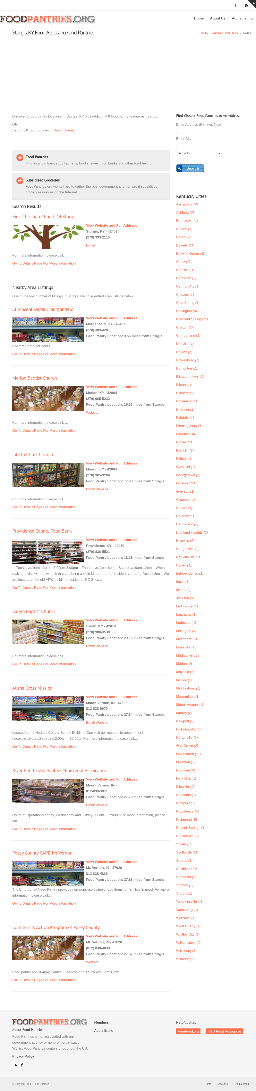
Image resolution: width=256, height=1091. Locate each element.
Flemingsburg (189, 426)
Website (92, 412)
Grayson (185, 491)
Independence (189, 573)
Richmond (186, 820)
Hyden (183, 565)
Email (90, 245)
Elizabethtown (189, 377)
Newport (185, 721)
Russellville (187, 836)
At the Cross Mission (32, 688)
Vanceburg (187, 910)
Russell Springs (191, 828)
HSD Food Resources (224, 1031)
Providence (187, 811)
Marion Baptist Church (34, 378)
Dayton (184, 352)
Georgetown (188, 475)
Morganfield (187, 696)
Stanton (184, 885)
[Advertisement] (128, 70)
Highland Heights (192, 532)
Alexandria (187, 204)
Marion (184, 664)
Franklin (185, 450)
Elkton (183, 385)
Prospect (185, 803)
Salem (183, 844)
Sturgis (184, 893)
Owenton (185, 762)
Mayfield (185, 672)
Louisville (187, 647)
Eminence (186, 401)
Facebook (21, 1064)
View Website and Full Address (111, 225)
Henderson (187, 524)
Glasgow (185, 483)
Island (183, 590)
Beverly (184, 245)
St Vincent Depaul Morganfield (43, 309)
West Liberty (188, 926)
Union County (63, 130)
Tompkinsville (189, 902)
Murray (184, 713)
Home (199, 18)
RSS (14, 1064)
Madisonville (188, 655)
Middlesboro (188, 688)
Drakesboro (187, 360)
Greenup (185, 500)
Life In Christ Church (32, 454)
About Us (217, 18)
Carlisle (184, 270)
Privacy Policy (23, 1056)
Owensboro (188, 754)
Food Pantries (48, 21)
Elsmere (185, 393)
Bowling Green (190, 254)
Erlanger (185, 409)
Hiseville (185, 541)
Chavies (185, 295)
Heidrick (185, 516)
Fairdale (185, 418)
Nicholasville (188, 729)
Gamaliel (185, 467)
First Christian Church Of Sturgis (44, 216)
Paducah (185, 770)
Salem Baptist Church (33, 611)
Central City (187, 286)
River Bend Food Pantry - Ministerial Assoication (59, 770)
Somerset (186, 877)
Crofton (184, 327)
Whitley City (188, 934)
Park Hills (186, 779)
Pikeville (185, 787)
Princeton (186, 795)
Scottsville (186, 852)
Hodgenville (187, 549)
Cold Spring (187, 303)
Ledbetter (186, 623)
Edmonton (186, 368)
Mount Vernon (189, 705)
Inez (182, 582)
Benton (184, 229)
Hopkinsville (188, 557)
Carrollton (186, 278)
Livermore (186, 639)
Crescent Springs (192, 319)
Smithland (186, 869)
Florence (185, 434)
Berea (183, 237)
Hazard (184, 508)
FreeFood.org (188, 1031)
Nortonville (187, 738)
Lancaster (186, 614)
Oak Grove (187, 746)
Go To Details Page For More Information (44, 263)
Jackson (185, 598)
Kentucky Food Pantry (225, 32)
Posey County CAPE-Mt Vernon (42, 853)
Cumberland (188, 336)
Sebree (184, 861)
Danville (185, 344)
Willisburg (186, 951)
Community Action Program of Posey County (56, 927)
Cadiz (183, 262)
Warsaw (185, 918)
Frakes (184, 442)
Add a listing (242, 18)
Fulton (183, 459)
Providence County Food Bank (42, 531)
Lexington (186, 631)
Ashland (185, 213)
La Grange (187, 606)
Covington (186, 311)
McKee (184, 680)
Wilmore (185, 959)
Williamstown (189, 943)
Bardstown (187, 221)
